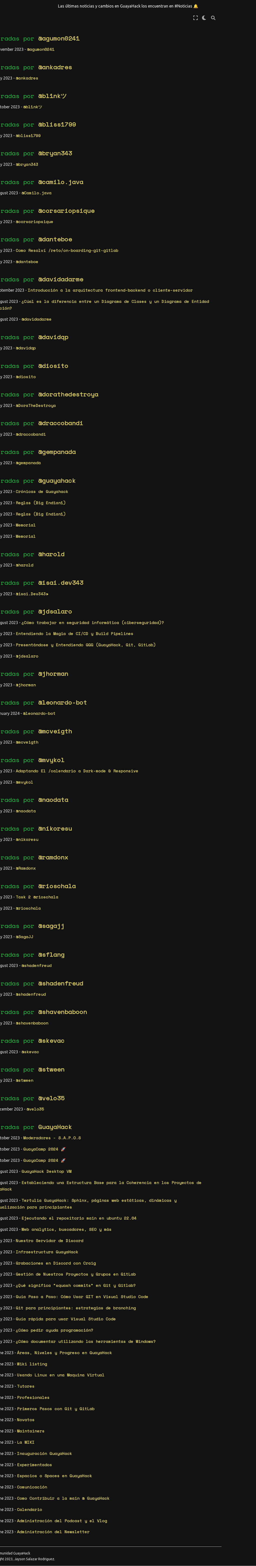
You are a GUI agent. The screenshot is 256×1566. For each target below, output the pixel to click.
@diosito (123, 372)
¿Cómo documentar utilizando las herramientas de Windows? (156, 1348)
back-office (18, 310)
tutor (32, 473)
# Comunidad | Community (20, 181)
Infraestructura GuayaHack (117, 1258)
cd (26, 318)
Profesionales (103, 1404)
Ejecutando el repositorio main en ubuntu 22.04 (148, 1225)
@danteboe (125, 239)
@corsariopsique (136, 210)
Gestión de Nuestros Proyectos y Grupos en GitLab (146, 1281)
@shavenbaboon (132, 1018)
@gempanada (127, 458)
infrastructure (21, 422)
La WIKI (95, 1449)
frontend (31, 379)
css (40, 327)
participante (19, 456)
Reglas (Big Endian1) (111, 509)
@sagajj (121, 932)
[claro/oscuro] (239, 18)
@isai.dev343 (130, 589)
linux (10, 430)
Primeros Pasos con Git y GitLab (125, 1415)
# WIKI (11, 193)
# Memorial (16, 128)
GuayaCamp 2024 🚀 (114, 1156)
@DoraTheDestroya (106, 412)
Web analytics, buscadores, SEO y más (136, 1236)
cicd (35, 318)
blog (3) (14, 253)
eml (42, 361)
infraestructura (23, 413)
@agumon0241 (128, 38)
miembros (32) (20, 262)
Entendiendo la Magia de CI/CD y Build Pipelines (144, 640)
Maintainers (100, 1438)
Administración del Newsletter (123, 1538)
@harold (121, 560)
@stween (121, 1075)
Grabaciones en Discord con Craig (126, 1270)
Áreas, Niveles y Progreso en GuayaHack (134, 1359)
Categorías (19, 242)
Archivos (16, 519)
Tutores (95, 1393)
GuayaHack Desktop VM (116, 1178)
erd (8, 370)
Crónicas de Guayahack (112, 498)
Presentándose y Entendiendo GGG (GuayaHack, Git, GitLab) (156, 651)
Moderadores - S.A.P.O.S (121, 1144)
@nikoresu (125, 834)
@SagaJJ (94, 943)
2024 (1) (14, 530)
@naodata (123, 806)
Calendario (99, 1516)
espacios (33, 370)
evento (11, 379)
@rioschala (127, 892)
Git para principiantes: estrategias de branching (146, 1314)
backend (13, 318)
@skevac (121, 1047)
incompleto (16, 404)
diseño (11, 353)
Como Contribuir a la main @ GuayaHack (133, 1505)
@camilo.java (130, 181)
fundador (14, 387)
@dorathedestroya (138, 400)
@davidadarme (130, 279)
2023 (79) (15, 539)
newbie (11, 439)
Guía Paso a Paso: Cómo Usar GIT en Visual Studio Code (152, 1303)
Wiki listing (102, 1370)
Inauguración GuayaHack (114, 1460)
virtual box (18, 490)
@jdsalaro (125, 618)
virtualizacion (21, 499)
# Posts (13, 161)
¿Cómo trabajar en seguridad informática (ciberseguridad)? (162, 629)
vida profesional (24, 482)
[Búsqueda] (248, 18)
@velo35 (121, 1104)
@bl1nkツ (122, 95)
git (30, 387)
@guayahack (127, 486)
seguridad (15, 465)
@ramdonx (123, 863)
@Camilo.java (106, 193)
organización (19, 447)
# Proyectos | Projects (20, 205)
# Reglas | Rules (24, 169)
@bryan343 (125, 153)
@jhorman (123, 680)
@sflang (121, 960)
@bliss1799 (127, 124)
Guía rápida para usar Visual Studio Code (136, 1326)
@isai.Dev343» (102, 600)
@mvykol (121, 766)
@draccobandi (130, 429)
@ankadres (125, 67)
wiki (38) (15, 279)
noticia (29, 439)
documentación (20, 361)
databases (35, 336)
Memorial (96, 532)
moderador (29, 430)
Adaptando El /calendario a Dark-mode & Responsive (147, 777)
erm (17, 370)
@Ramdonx (96, 875)
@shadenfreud (106, 972)
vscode (11, 508)
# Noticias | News (25, 137)
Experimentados (104, 1471)
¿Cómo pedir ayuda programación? (124, 1337)
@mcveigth (125, 737)
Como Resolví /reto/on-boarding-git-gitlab (137, 250)
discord (37, 344)
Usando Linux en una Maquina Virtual (130, 1382)
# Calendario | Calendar (21, 148)
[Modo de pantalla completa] (230, 18)
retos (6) (15, 270)
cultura (13, 336)
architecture (19, 301)
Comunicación (102, 1494)
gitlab (11, 396)
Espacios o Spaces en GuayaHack (124, 1482)
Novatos (95, 1426)
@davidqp (123, 343)
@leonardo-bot (132, 708)
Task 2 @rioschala (107, 903)
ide (24, 396)
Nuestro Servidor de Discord (119, 1247)
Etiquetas (17, 290)
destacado (15, 344)
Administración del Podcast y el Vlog (132, 1527)
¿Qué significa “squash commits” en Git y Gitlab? (146, 1292)
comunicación (19, 327)
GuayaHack (125, 1133)
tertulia (14, 473)
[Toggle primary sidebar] (59, 18)
